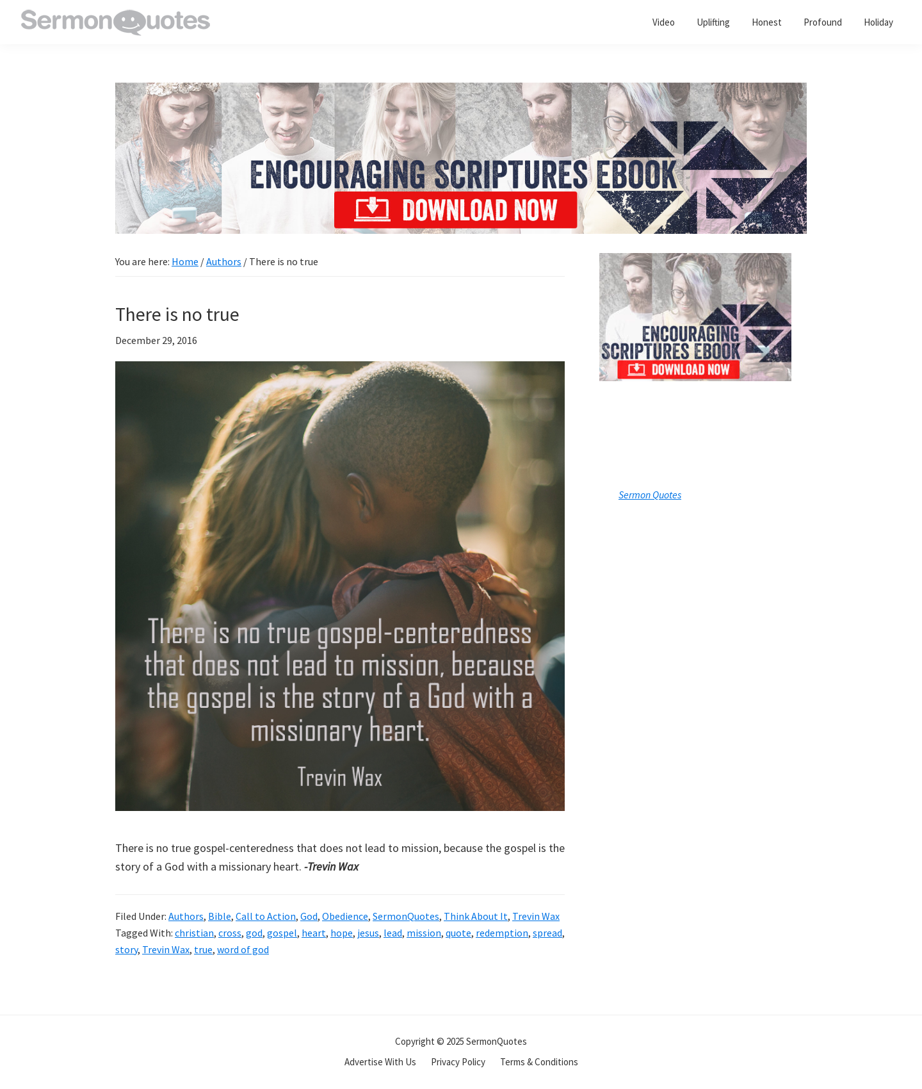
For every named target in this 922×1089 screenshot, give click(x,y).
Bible (219, 916)
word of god (243, 949)
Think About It (476, 916)
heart (314, 932)
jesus (368, 932)
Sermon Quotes (650, 494)
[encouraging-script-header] (461, 92)
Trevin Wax (536, 916)
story (126, 949)
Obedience (345, 916)
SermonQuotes (406, 916)
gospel (282, 932)
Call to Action (266, 916)
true (203, 949)
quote (458, 932)
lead (393, 932)
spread (547, 932)
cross (229, 932)
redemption (502, 932)
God (309, 916)
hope (341, 932)
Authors (186, 916)
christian (194, 932)
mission (424, 932)
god (254, 932)
